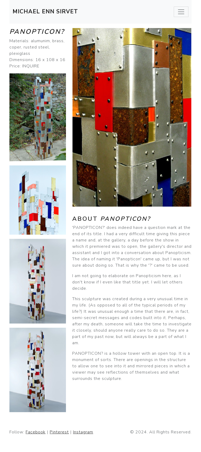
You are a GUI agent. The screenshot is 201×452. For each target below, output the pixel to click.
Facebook (36, 432)
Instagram (83, 432)
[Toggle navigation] (181, 12)
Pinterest (59, 432)
